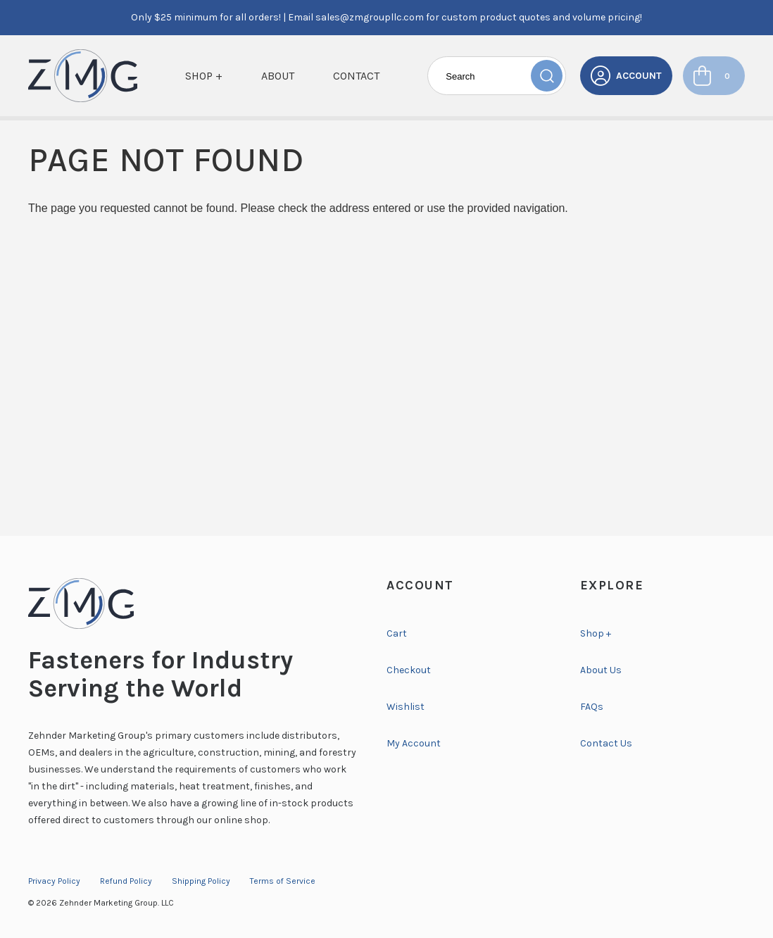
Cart (396, 633)
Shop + (203, 75)
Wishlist (405, 707)
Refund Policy (126, 881)
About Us (601, 670)
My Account (413, 743)
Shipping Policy (201, 881)
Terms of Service (282, 881)
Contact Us (606, 743)
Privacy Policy (54, 881)
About (277, 75)
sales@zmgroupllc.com (369, 17)
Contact (356, 75)
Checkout (408, 670)
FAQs (591, 707)
